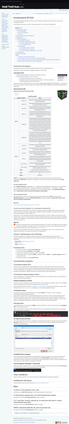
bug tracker (38, 382)
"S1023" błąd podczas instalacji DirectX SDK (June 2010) (26, 204)
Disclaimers (33, 422)
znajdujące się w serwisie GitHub (38, 286)
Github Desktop (41, 227)
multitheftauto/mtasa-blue (27, 241)
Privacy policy (16, 422)
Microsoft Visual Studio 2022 (23, 74)
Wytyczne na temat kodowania (31, 377)
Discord (46, 382)
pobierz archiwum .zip (26, 287)
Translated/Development (34, 413)
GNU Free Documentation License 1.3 (30, 420)
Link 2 (16, 94)
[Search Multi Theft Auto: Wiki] (61, 13)
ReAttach (30, 365)
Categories (17, 413)
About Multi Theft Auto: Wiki (24, 422)
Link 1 (16, 93)
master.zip (19, 242)
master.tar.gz (21, 244)
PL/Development (23, 413)
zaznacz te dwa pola (33, 76)
